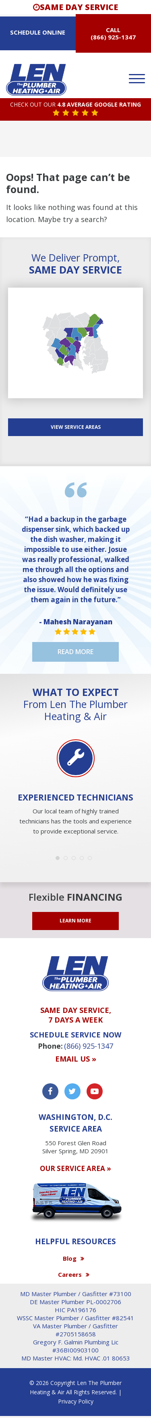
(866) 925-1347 (113, 37)
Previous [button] (16, 767)
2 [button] (68, 860)
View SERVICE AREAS (76, 427)
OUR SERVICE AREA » (75, 1168)
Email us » (75, 1059)
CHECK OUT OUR (75, 104)
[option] (75, 788)
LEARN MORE (75, 920)
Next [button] (135, 767)
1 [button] (60, 860)
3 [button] (76, 860)
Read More (75, 651)
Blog (70, 1258)
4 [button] (84, 860)
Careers (70, 1274)
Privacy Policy (75, 1401)
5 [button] (92, 860)
